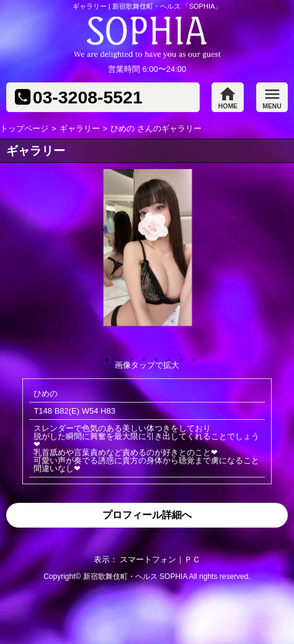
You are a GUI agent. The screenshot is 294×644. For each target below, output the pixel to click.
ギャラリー (80, 128)
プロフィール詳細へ (147, 515)
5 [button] (153, 357)
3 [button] (128, 357)
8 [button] (190, 357)
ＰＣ (192, 559)
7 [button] (178, 357)
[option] (147, 247)
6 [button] (166, 357)
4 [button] (141, 357)
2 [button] (116, 357)
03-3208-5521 (88, 97)
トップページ (24, 128)
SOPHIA (173, 576)
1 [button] (103, 357)
